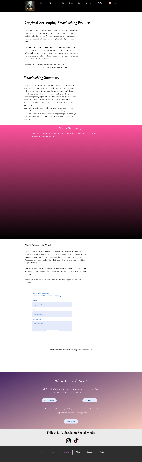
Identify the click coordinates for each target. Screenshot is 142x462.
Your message (37, 319)
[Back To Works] (49, 400)
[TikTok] (76, 441)
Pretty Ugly (56, 271)
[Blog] (89, 400)
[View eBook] (71, 421)
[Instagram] (68, 441)
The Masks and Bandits (52, 268)
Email (34, 300)
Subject (35, 310)
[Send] (52, 332)
